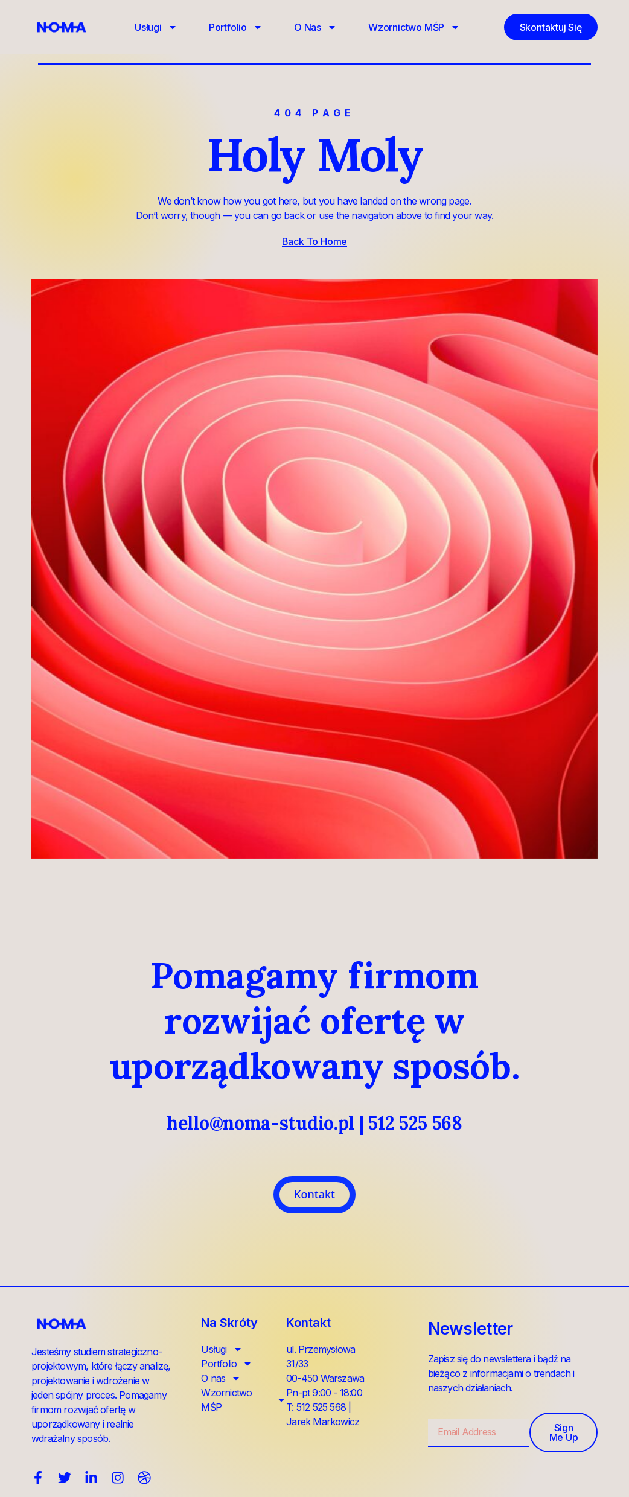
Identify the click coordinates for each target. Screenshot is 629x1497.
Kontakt (314, 1194)
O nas (315, 27)
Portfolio (236, 27)
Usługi (156, 27)
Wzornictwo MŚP (414, 27)
